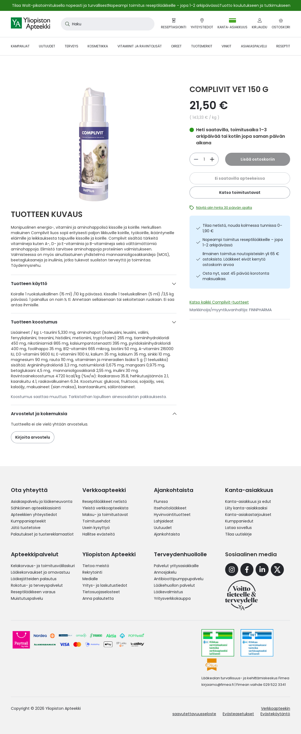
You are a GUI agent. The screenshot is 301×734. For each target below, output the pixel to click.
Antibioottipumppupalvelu (178, 579)
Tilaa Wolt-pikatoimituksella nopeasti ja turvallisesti (60, 5)
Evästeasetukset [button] (238, 714)
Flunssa (161, 501)
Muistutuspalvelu (27, 598)
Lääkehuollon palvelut (174, 585)
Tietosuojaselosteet (101, 592)
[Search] (66, 23)
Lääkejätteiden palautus (34, 579)
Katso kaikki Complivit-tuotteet (219, 302)
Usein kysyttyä (96, 527)
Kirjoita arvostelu (32, 437)
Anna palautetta (98, 598)
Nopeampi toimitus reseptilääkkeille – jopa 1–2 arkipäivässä (243, 242)
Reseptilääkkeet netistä (104, 501)
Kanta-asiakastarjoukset (248, 514)
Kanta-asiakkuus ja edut (248, 501)
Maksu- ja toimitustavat (105, 514)
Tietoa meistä (95, 565)
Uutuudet (163, 527)
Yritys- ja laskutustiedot (104, 585)
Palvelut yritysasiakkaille (176, 565)
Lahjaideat (163, 521)
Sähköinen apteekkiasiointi (36, 508)
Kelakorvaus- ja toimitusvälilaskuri (43, 565)
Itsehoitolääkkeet (170, 508)
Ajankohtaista (167, 534)
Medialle (90, 579)
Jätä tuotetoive (26, 527)
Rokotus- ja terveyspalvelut (37, 585)
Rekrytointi (92, 572)
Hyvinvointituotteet (172, 514)
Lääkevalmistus (168, 592)
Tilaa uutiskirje (238, 534)
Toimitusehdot (96, 521)
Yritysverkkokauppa (172, 598)
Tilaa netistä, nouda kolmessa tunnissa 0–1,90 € (242, 228)
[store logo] (30, 23)
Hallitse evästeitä (98, 534)
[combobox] (107, 23)
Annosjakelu (165, 572)
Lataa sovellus (238, 527)
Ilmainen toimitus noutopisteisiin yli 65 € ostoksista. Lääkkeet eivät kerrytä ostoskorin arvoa (241, 259)
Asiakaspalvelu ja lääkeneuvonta (41, 501)
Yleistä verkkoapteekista (105, 508)
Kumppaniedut (239, 521)
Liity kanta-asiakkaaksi (246, 508)
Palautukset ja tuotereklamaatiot (42, 534)
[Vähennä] (212, 159)
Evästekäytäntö (275, 714)
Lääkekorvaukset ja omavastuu (40, 572)
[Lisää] (196, 159)
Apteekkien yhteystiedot (34, 514)
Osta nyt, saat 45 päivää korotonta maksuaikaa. (236, 276)
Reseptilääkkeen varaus (33, 592)
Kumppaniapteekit (28, 521)
